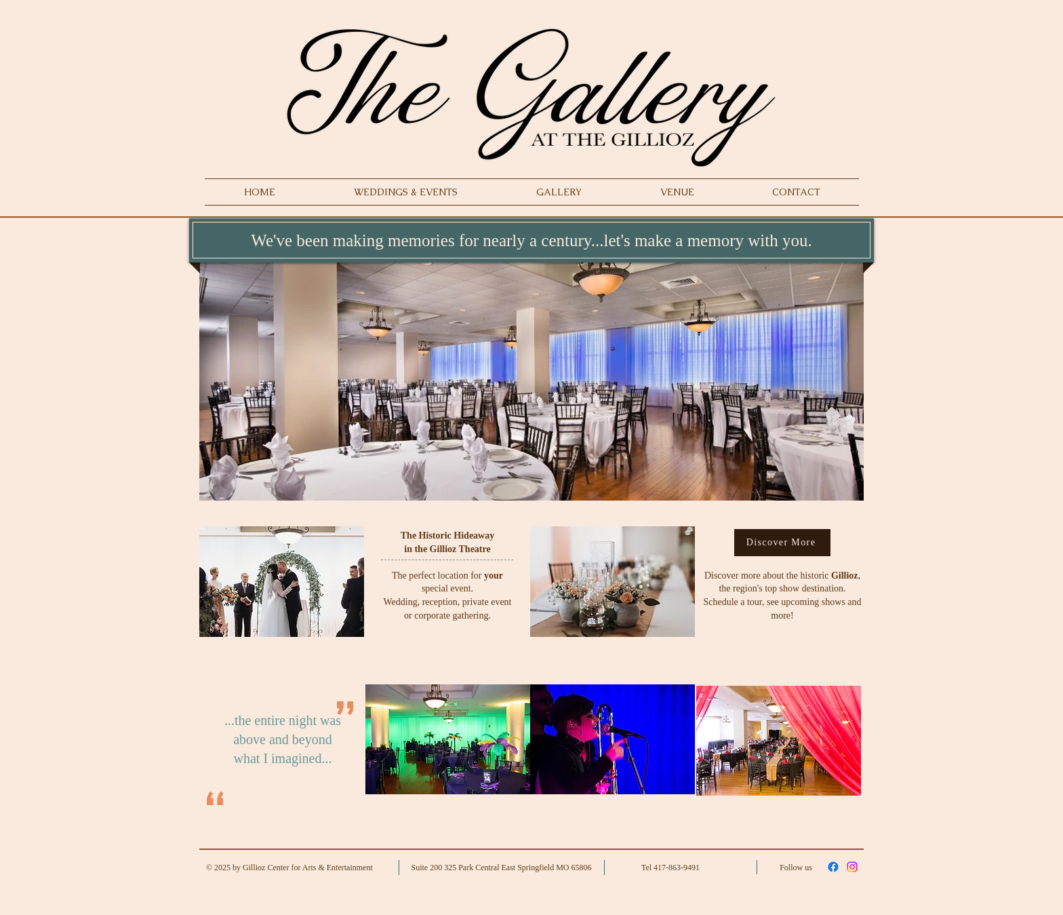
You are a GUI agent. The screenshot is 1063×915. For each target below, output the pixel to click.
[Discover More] (782, 542)
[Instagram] (852, 867)
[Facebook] (833, 867)
